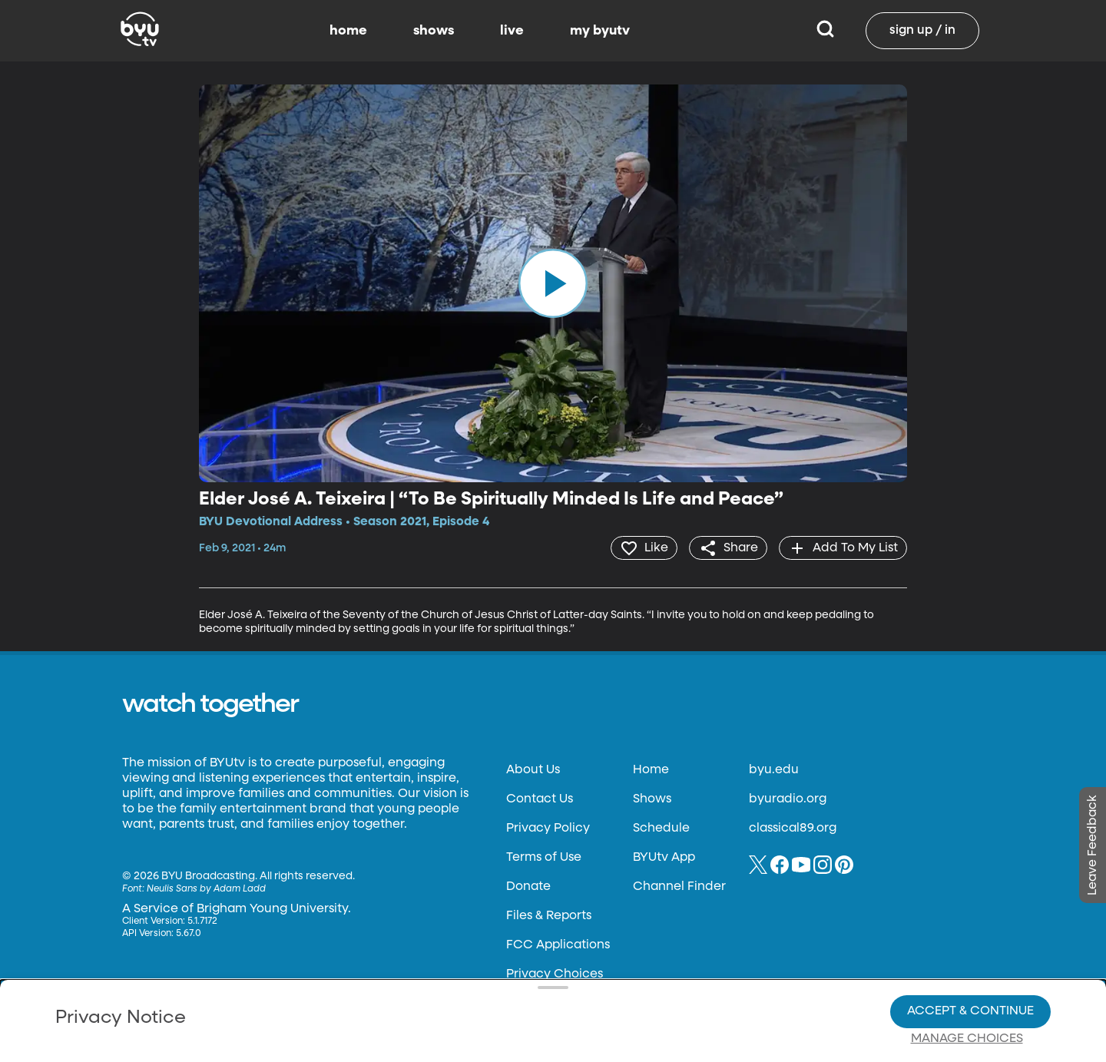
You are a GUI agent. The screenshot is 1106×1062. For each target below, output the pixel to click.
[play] (553, 283)
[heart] (641, 547)
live (512, 31)
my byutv (600, 31)
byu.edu (774, 769)
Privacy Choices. (575, 957)
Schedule (661, 828)
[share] (726, 547)
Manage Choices (967, 986)
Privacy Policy (548, 828)
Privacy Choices (375, 997)
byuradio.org (787, 798)
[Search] (825, 30)
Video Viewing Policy (488, 985)
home (348, 31)
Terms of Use (543, 857)
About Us (533, 769)
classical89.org (792, 828)
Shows (652, 798)
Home (651, 769)
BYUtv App (664, 857)
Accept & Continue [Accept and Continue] (970, 958)
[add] (842, 547)
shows (433, 31)
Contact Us (539, 798)
